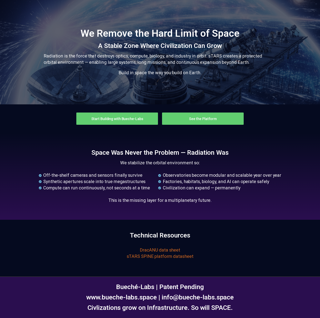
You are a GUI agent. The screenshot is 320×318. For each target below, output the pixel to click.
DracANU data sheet (160, 250)
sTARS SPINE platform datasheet (160, 256)
